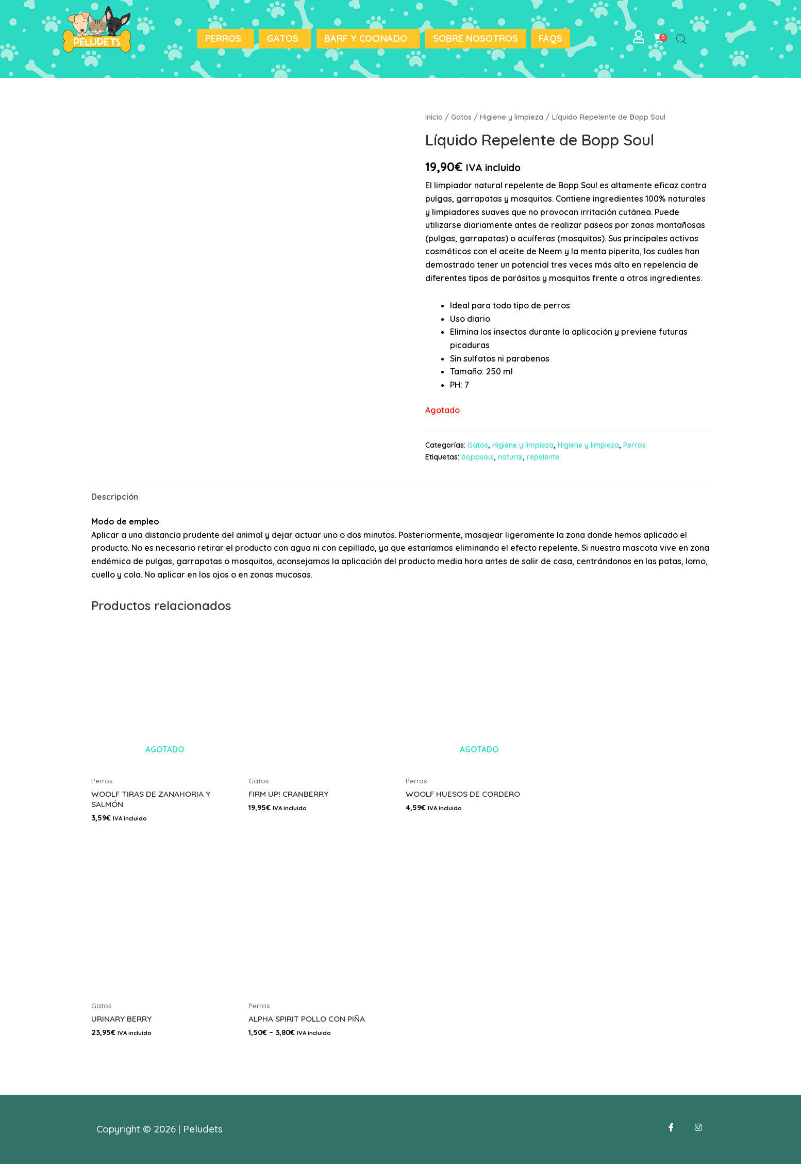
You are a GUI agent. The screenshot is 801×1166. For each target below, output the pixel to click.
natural (510, 457)
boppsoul (477, 457)
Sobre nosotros (475, 38)
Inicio (434, 117)
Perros (223, 38)
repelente (544, 457)
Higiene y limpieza (512, 117)
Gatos (282, 38)
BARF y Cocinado (365, 38)
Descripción (115, 496)
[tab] (115, 497)
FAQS (550, 38)
